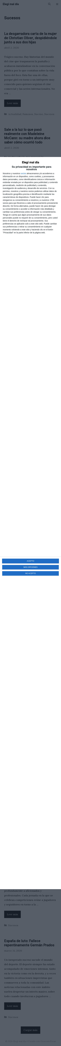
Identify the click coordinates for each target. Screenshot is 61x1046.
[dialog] (30, 523)
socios (23, 173)
